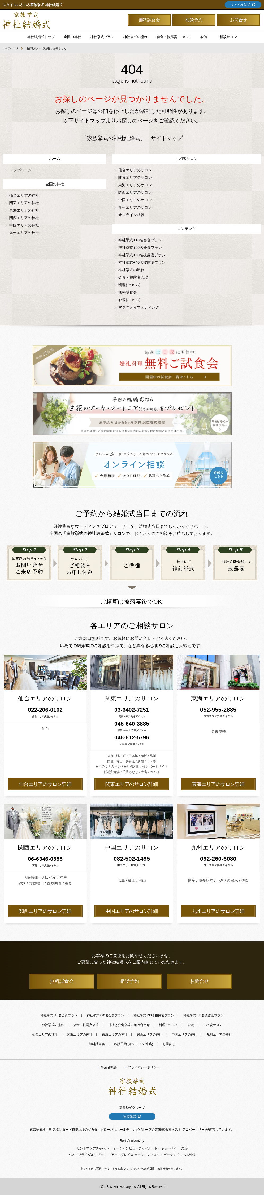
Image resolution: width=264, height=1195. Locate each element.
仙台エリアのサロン (135, 170)
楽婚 (184, 1148)
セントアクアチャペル (93, 1148)
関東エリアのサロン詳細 (131, 784)
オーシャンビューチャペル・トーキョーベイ (145, 1148)
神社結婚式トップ (41, 37)
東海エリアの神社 (24, 210)
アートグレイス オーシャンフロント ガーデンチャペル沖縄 (153, 1155)
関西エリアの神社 (24, 218)
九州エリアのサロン (135, 207)
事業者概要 (109, 1067)
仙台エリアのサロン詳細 (45, 784)
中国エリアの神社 (24, 225)
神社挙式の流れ (135, 37)
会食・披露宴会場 (133, 277)
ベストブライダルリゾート (87, 1155)
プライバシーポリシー (144, 1067)
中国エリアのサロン (135, 200)
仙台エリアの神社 (24, 195)
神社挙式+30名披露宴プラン (142, 255)
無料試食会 (149, 20)
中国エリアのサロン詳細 (131, 911)
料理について (129, 285)
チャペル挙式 (240, 5)
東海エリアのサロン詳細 (218, 784)
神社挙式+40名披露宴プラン (142, 262)
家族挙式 (129, 1116)
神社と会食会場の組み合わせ (129, 1025)
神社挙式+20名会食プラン (140, 247)
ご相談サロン (212, 1025)
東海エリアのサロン (135, 185)
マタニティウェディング (138, 307)
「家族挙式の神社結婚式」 (26, 20)
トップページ (10, 48)
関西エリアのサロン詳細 (45, 911)
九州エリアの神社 (24, 232)
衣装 (191, 1025)
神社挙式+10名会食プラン (140, 240)
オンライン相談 (131, 215)
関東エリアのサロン (135, 177)
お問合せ (238, 20)
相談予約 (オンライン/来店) (133, 1044)
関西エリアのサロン (135, 192)
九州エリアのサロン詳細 (218, 911)
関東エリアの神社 (24, 203)
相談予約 (193, 20)
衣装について (129, 300)
